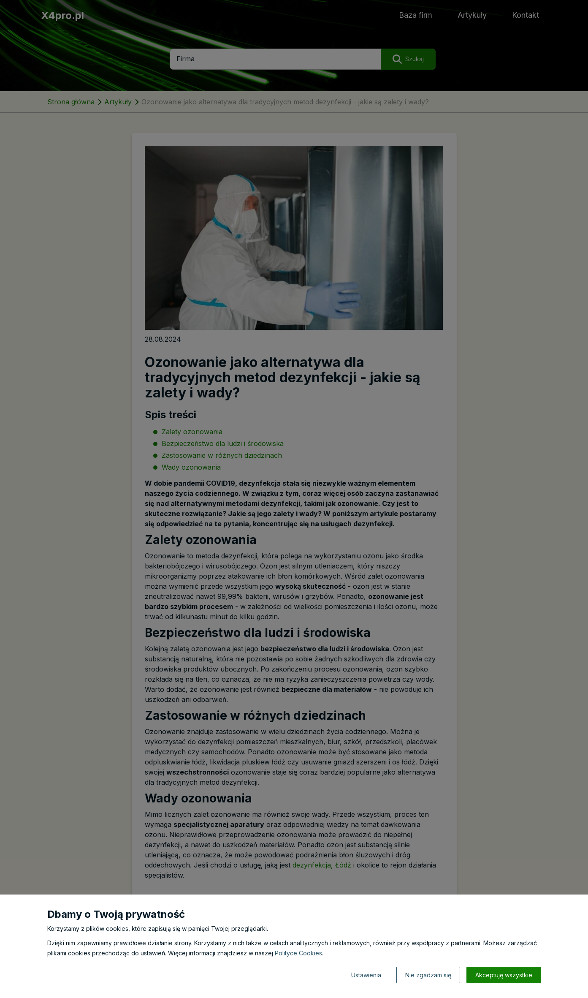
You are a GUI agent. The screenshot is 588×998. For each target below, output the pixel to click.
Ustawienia (366, 975)
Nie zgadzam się (428, 975)
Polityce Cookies (298, 953)
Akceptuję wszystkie (503, 975)
